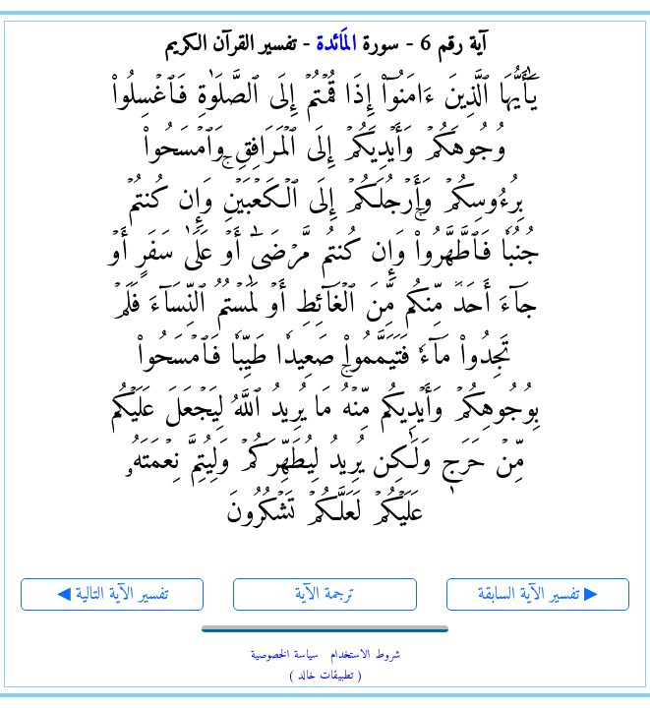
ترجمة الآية (325, 594)
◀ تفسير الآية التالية (112, 594)
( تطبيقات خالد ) (325, 676)
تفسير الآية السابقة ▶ (538, 594)
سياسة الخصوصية (285, 655)
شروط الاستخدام (365, 655)
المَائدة (336, 45)
